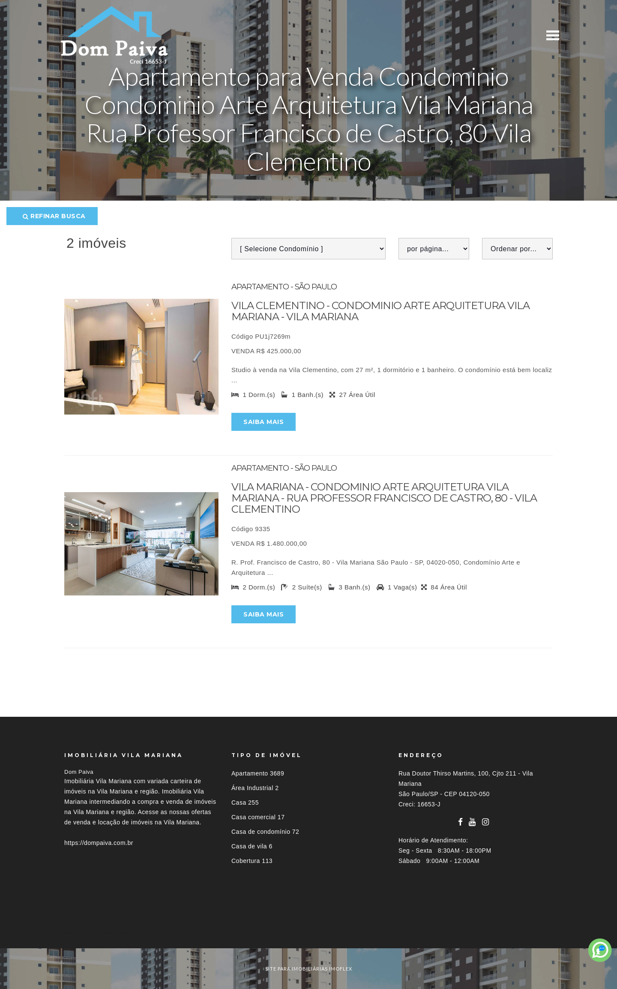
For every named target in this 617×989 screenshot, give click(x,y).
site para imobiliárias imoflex (308, 968)
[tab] (308, 932)
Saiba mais (263, 422)
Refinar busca (54, 216)
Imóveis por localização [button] (99, 932)
